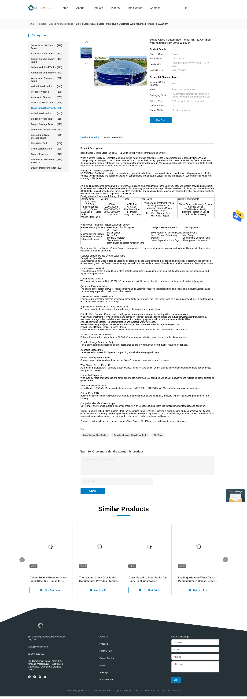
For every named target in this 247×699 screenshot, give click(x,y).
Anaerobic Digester (46, 97)
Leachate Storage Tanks (46, 129)
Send (176, 680)
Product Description (113, 137)
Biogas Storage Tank (46, 124)
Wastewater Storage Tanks (46, 79)
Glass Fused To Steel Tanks (46, 46)
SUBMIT (93, 491)
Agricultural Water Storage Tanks (46, 136)
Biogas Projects (46, 154)
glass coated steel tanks (95, 435)
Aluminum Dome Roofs (46, 72)
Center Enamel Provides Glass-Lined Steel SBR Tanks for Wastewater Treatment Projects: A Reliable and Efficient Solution (49, 579)
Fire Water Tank (46, 143)
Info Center (135, 8)
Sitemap (104, 672)
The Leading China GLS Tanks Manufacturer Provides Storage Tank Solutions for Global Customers (98, 579)
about (80, 8)
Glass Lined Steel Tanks (46, 108)
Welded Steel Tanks (46, 86)
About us (104, 636)
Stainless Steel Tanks (46, 53)
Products (97, 8)
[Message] (195, 667)
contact (155, 8)
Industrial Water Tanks (46, 102)
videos (115, 8)
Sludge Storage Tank (46, 118)
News (102, 665)
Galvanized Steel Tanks (46, 67)
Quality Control (107, 658)
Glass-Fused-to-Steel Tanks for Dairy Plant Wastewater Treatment (147, 579)
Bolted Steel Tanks (46, 113)
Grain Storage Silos (46, 148)
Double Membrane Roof (46, 167)
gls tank (158, 435)
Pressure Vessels (46, 91)
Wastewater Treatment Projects (46, 161)
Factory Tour (106, 651)
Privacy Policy (106, 679)
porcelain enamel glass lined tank (130, 435)
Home (64, 8)
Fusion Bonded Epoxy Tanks (46, 60)
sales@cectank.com (38, 646)
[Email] (195, 657)
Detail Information (90, 137)
